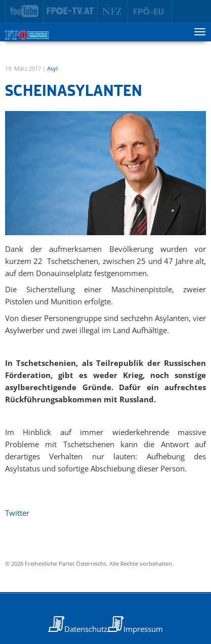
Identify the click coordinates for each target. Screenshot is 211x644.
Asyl (52, 68)
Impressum (143, 629)
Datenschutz (85, 629)
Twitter (17, 513)
